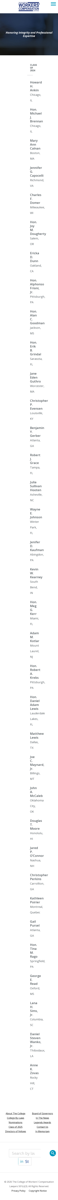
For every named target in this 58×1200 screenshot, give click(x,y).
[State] (24, 1161)
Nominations (15, 1122)
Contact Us (42, 1126)
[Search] (53, 1153)
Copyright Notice (38, 1190)
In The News (42, 1117)
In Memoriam (42, 1131)
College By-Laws (15, 1117)
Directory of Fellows (15, 1131)
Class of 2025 (16, 1126)
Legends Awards (42, 1122)
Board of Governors (42, 1113)
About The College (15, 1113)
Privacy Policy (18, 1190)
